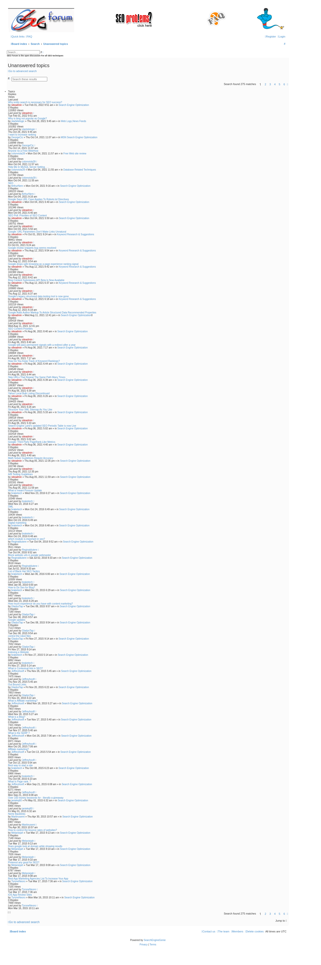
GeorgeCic (17, 137)
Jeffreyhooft (17, 671)
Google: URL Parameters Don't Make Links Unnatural (37, 231)
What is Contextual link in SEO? (25, 668)
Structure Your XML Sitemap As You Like (30, 409)
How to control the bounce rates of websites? (32, 830)
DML (10, 506)
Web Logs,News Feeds (73, 121)
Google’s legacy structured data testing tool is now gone (38, 296)
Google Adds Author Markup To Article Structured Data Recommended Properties (52, 312)
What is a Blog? (16, 717)
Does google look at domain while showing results (35, 846)
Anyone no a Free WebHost (23, 150)
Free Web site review (74, 153)
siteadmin (16, 105)
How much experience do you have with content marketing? (40, 603)
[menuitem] (29, 36)
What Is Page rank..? (19, 781)
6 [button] (284, 84)
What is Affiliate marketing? (22, 700)
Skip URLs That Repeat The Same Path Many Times (36, 377)
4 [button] (274, 84)
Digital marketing (17, 522)
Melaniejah (17, 832)
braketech (16, 493)
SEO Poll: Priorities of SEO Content (27, 215)
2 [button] (265, 84)
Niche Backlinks (16, 814)
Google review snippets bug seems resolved (32, 248)
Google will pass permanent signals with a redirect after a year (42, 345)
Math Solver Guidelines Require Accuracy (30, 458)
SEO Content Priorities (20, 328)
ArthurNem (17, 186)
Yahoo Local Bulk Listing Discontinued (28, 393)
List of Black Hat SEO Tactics (24, 571)
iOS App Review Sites (20, 894)
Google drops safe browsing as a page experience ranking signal (43, 264)
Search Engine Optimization (74, 105)
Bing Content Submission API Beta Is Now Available (36, 280)
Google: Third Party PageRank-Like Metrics (31, 442)
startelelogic (17, 121)
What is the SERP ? (19, 733)
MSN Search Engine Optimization (79, 137)
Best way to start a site (20, 765)
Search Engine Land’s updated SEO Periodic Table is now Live (42, 425)
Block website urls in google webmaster (29, 555)
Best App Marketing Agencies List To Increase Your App (38, 878)
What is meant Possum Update (25, 490)
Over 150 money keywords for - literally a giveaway (35, 797)
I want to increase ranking (22, 134)
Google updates (16, 620)
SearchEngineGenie (155, 940)
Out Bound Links (17, 684)
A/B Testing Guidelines (20, 474)
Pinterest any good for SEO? (23, 862)
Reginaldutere (18, 541)
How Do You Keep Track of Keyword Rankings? (34, 361)
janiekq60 (16, 800)
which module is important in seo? (26, 539)
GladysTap (17, 606)
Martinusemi (17, 816)
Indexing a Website (18, 652)
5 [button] (279, 84)
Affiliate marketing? (18, 749)
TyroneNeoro (18, 881)
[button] (287, 84)
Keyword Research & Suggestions (75, 234)
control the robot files (19, 636)
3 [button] (270, 84)
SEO (10, 183)
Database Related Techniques (79, 169)
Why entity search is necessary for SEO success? (35, 102)
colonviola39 (18, 153)
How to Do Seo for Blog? (21, 587)
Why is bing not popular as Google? (27, 118)
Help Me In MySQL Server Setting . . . (28, 167)
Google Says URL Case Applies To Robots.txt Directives (38, 199)
